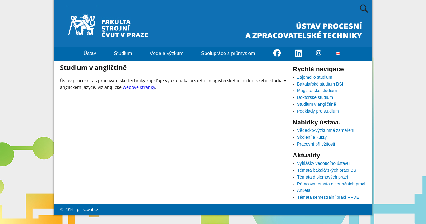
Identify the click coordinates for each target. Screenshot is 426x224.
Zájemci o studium (314, 77)
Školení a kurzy (312, 137)
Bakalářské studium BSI (320, 84)
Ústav (94, 53)
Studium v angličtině (316, 104)
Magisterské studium (317, 90)
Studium (126, 53)
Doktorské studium (315, 97)
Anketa (304, 190)
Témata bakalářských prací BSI (327, 170)
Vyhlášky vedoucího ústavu (323, 163)
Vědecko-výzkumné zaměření (325, 130)
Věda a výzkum (170, 53)
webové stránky (139, 87)
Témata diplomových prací (322, 177)
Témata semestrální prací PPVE (328, 197)
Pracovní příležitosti (316, 144)
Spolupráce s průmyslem (231, 53)
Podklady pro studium (318, 111)
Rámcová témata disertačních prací (331, 183)
